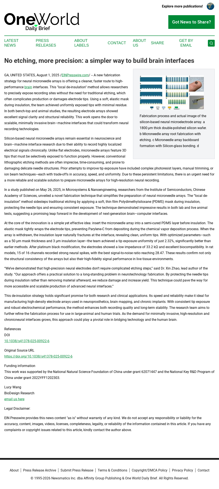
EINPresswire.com (75, 75)
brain (28, 87)
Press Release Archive (39, 470)
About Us (139, 42)
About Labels (81, 42)
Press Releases (46, 42)
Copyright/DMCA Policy (149, 470)
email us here (14, 399)
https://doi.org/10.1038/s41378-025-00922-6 (38, 356)
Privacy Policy (182, 470)
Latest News (11, 42)
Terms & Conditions (112, 470)
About (14, 470)
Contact (117, 43)
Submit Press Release (77, 470)
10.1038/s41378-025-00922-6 (26, 341)
